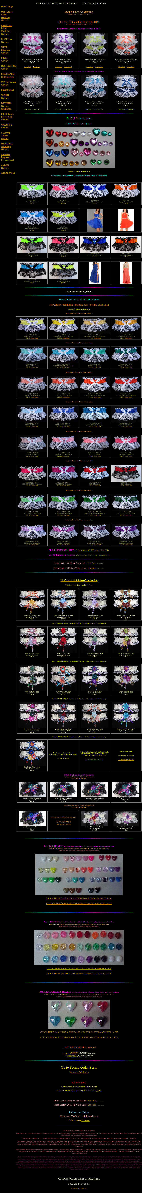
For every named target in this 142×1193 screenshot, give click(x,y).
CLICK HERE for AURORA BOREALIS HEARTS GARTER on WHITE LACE (79, 1032)
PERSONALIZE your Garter (94, 759)
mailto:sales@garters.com (79, 1188)
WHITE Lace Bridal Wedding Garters (7, 16)
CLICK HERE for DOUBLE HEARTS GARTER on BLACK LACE (79, 903)
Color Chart (103, 304)
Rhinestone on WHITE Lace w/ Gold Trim (92, 550)
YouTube (91, 563)
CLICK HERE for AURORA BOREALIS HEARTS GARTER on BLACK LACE (79, 1037)
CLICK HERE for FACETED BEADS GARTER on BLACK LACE (79, 973)
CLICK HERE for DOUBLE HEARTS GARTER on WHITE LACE (79, 898)
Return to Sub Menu (79, 1072)
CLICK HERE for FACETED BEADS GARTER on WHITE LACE (79, 968)
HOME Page (7, 6)
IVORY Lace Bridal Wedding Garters (6, 29)
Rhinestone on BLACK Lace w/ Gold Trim (93, 555)
